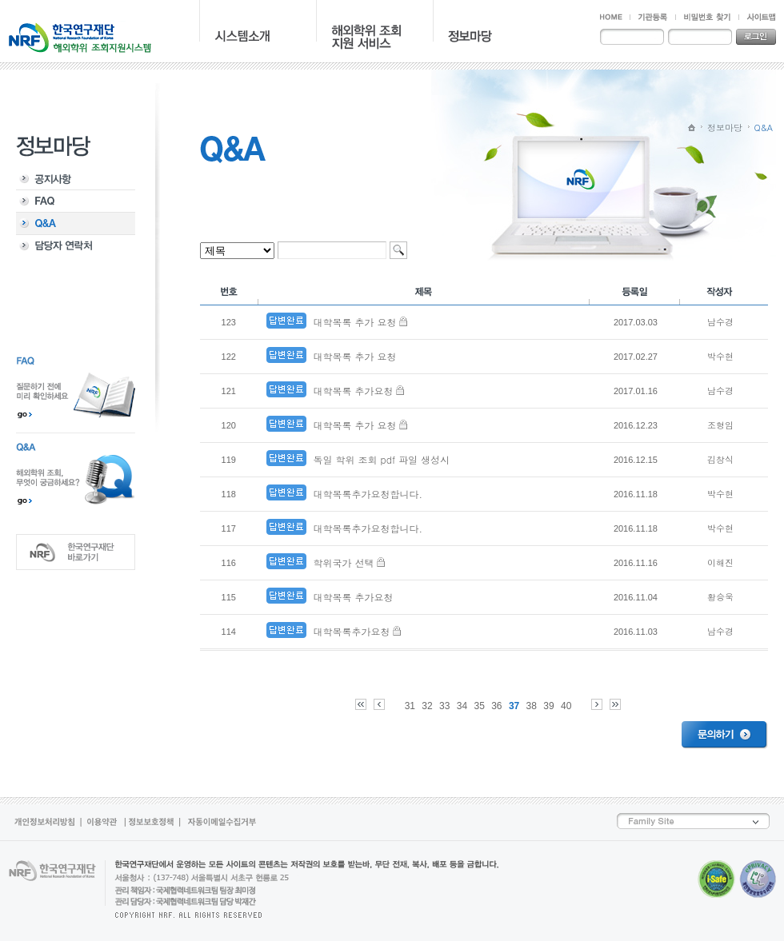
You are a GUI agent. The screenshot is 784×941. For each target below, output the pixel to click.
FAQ (75, 201)
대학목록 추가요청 (353, 390)
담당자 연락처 (75, 246)
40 (566, 706)
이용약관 (104, 822)
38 (531, 706)
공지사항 (75, 179)
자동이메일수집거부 (220, 822)
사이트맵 (756, 17)
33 (444, 706)
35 (479, 706)
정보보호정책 (153, 822)
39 (548, 706)
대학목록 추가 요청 (354, 322)
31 (410, 706)
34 (462, 706)
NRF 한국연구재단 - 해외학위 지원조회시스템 (79, 37)
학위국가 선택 (343, 562)
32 (427, 706)
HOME (615, 17)
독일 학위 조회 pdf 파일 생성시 (381, 459)
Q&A (75, 224)
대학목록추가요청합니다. (367, 493)
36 (496, 706)
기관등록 (652, 17)
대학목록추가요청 (351, 631)
